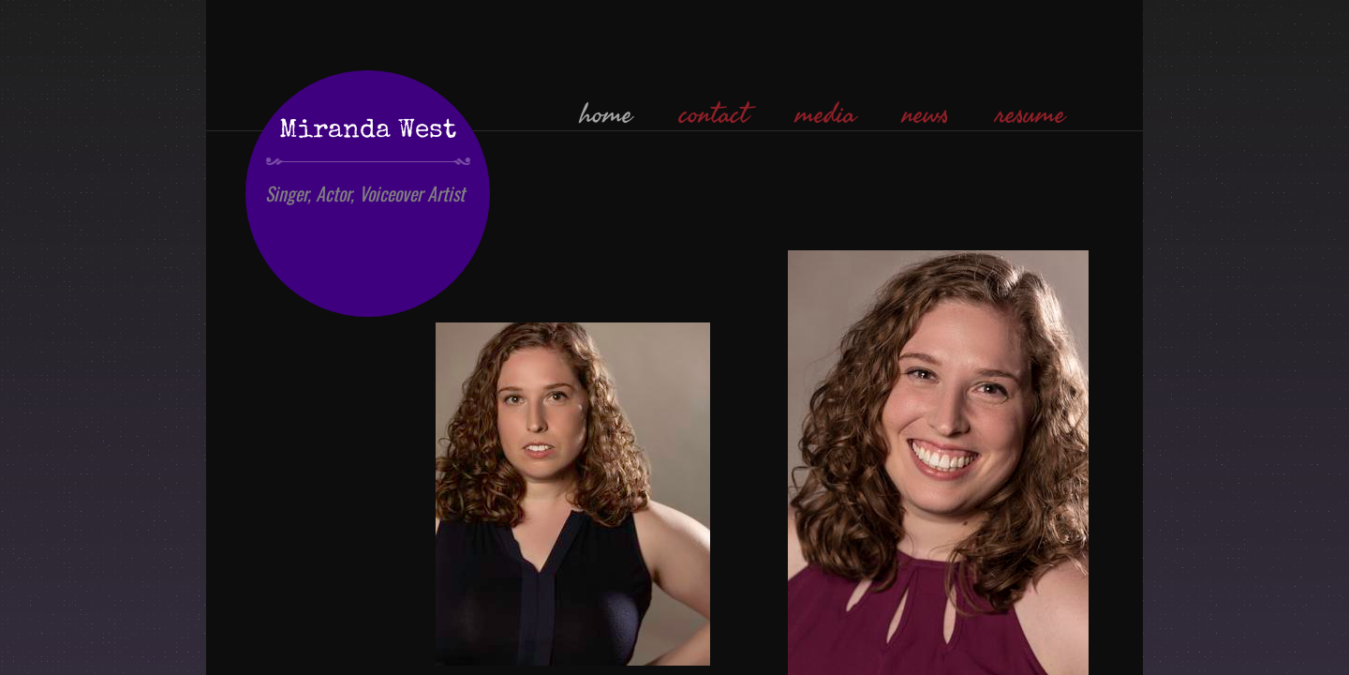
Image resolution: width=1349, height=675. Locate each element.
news (925, 114)
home (606, 114)
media (825, 114)
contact (714, 114)
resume (1030, 114)
